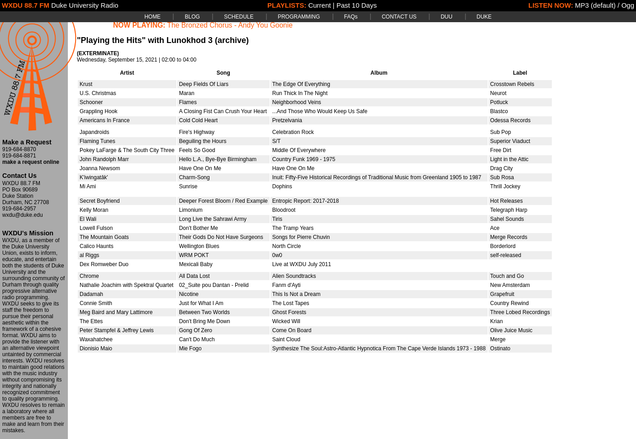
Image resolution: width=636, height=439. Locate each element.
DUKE (484, 17)
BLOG (192, 17)
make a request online (30, 162)
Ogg (628, 5)
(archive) (232, 40)
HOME (152, 17)
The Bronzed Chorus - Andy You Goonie (230, 25)
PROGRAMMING (299, 17)
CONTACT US (399, 17)
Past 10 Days (357, 5)
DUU (446, 17)
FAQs (351, 17)
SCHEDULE (238, 17)
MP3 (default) (595, 5)
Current (319, 5)
